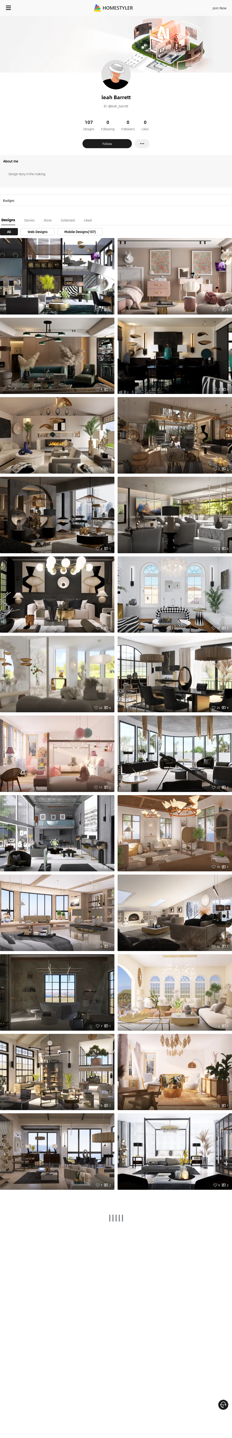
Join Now (220, 7)
